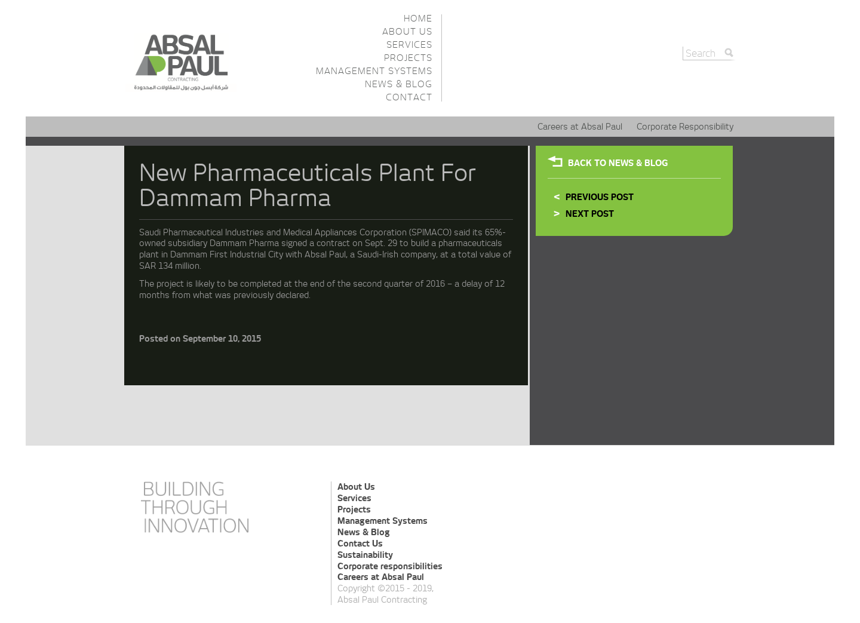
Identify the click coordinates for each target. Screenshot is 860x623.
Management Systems (374, 70)
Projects (408, 57)
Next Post (590, 214)
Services (409, 44)
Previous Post (600, 197)
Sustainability (365, 555)
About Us (407, 31)
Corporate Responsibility (685, 126)
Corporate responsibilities (390, 566)
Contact (409, 97)
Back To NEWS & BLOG (618, 163)
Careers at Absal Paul (580, 126)
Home (418, 18)
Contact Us (360, 543)
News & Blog (398, 83)
